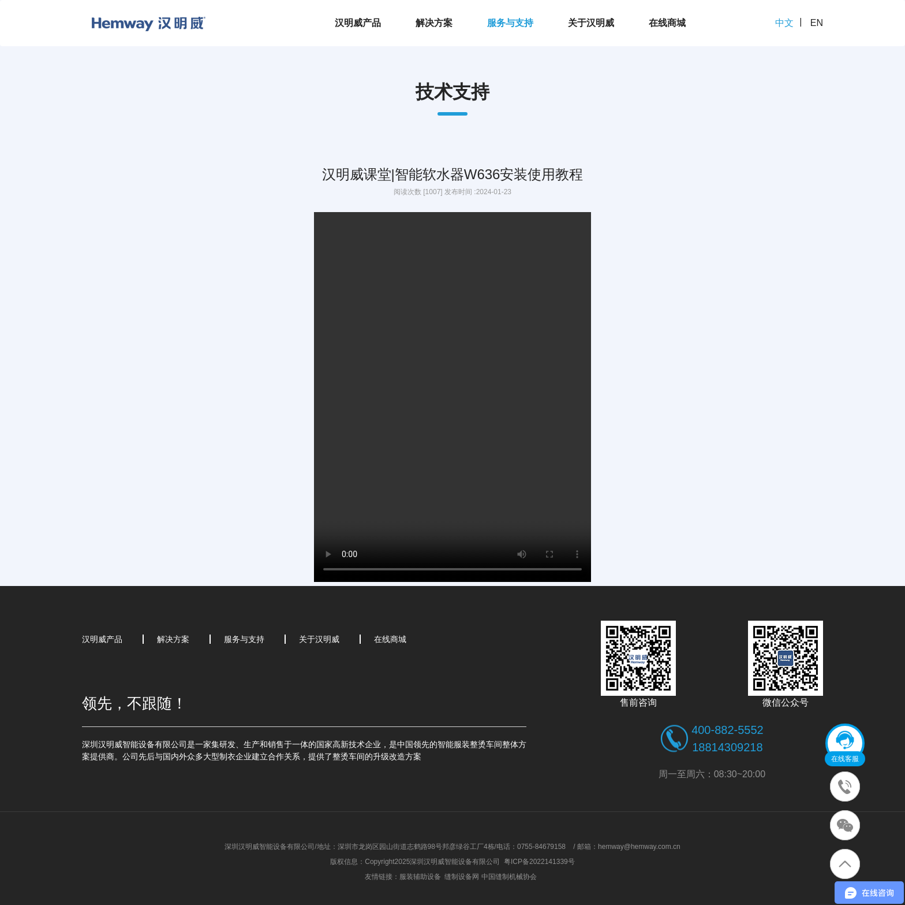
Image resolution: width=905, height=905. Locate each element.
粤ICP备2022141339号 (539, 862)
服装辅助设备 (420, 877)
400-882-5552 (727, 730)
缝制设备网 (461, 877)
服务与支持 (510, 23)
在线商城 (667, 23)
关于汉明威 (591, 23)
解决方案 (434, 23)
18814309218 (727, 747)
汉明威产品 (358, 23)
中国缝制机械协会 (509, 877)
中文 (784, 23)
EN (816, 23)
